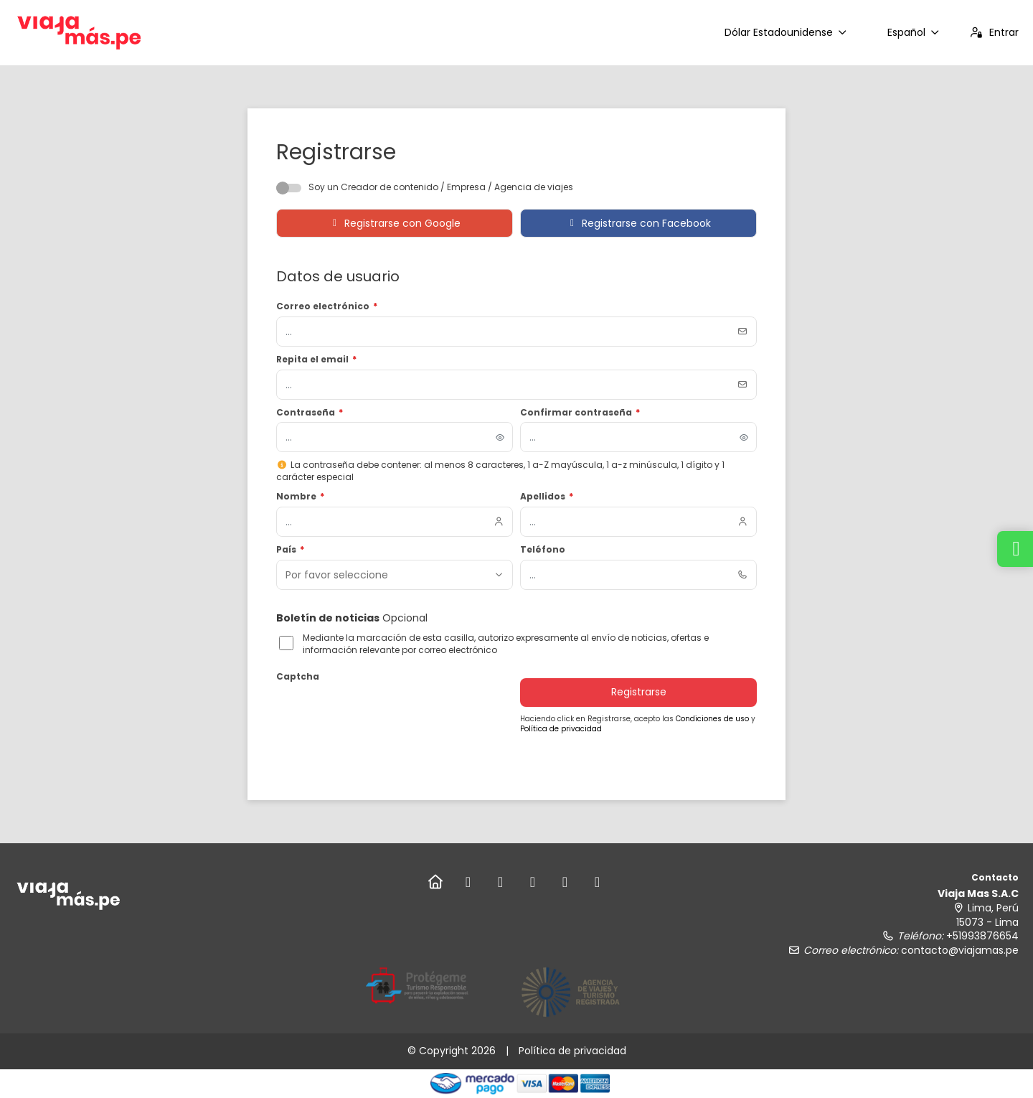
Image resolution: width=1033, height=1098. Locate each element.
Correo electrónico (326, 306)
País (290, 549)
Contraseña (309, 412)
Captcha (297, 676)
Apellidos (546, 496)
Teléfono (542, 549)
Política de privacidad (561, 728)
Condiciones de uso (713, 718)
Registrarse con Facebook (639, 223)
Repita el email (316, 359)
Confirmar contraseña (580, 412)
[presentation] (385, 715)
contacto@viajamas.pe (960, 950)
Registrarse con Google (395, 223)
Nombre (300, 496)
